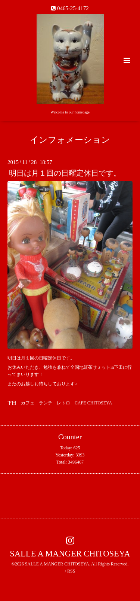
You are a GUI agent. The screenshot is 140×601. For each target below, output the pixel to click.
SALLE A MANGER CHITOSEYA (70, 553)
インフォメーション (70, 140)
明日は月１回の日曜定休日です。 (65, 173)
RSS (71, 571)
